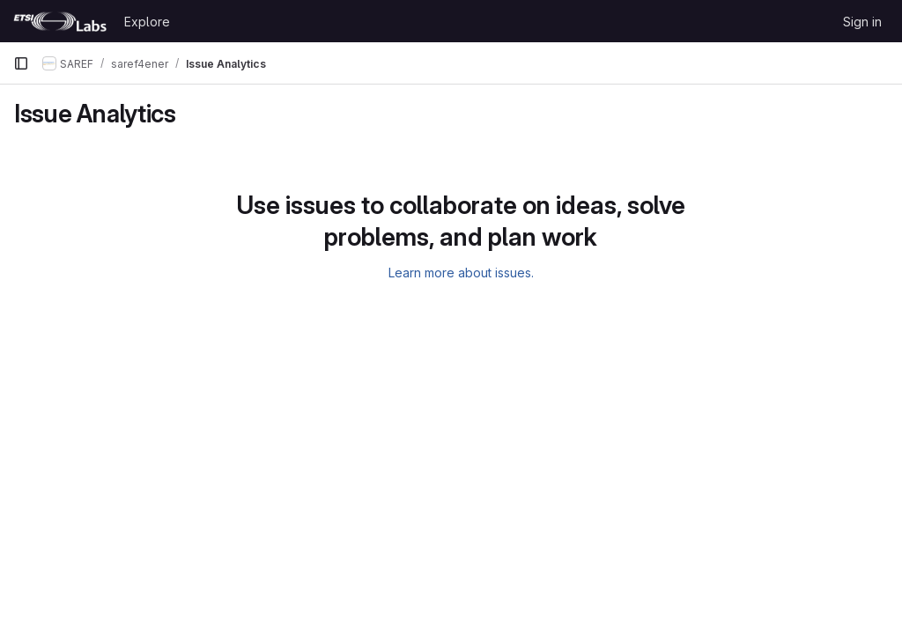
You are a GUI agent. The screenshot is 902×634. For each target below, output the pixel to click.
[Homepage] (60, 21)
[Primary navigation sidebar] (21, 63)
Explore (147, 21)
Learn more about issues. (461, 272)
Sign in (862, 21)
